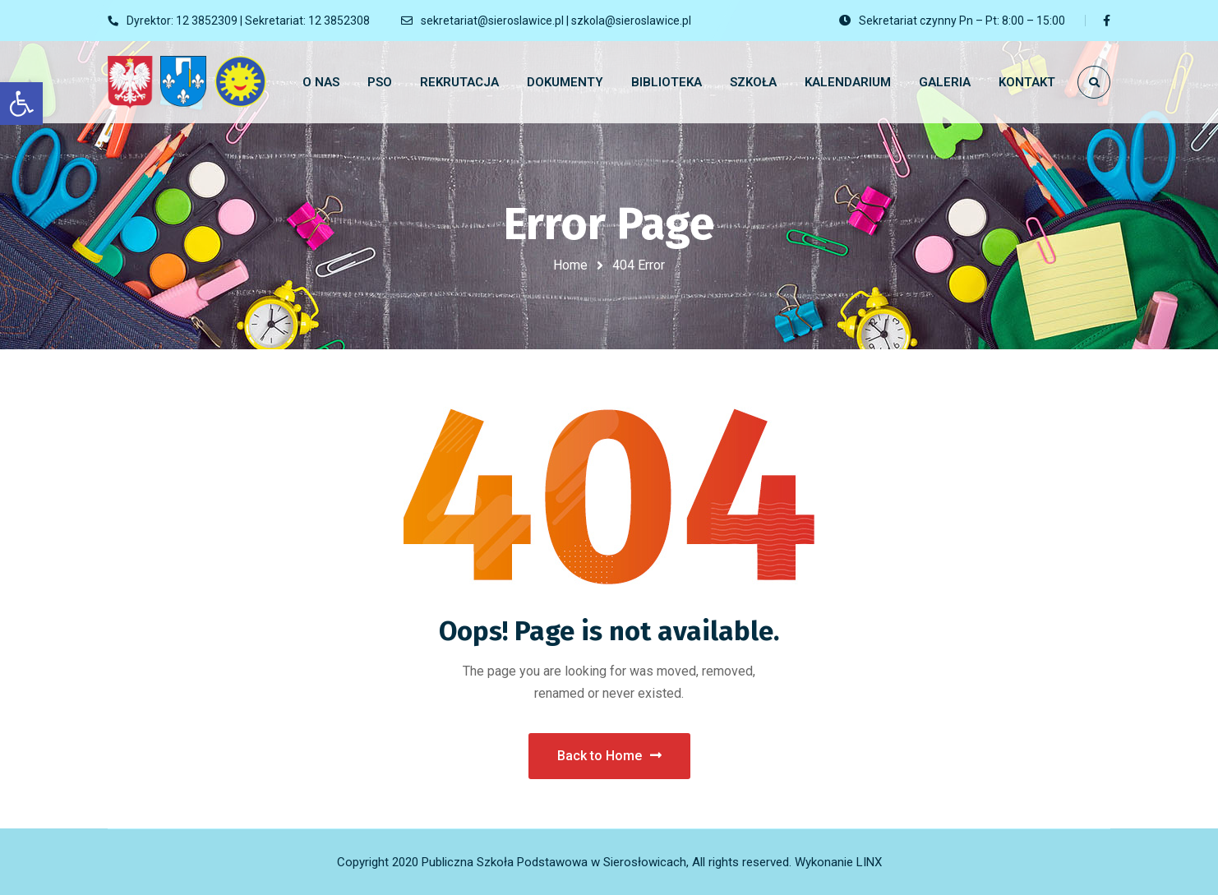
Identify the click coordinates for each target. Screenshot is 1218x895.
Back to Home (609, 756)
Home (570, 265)
